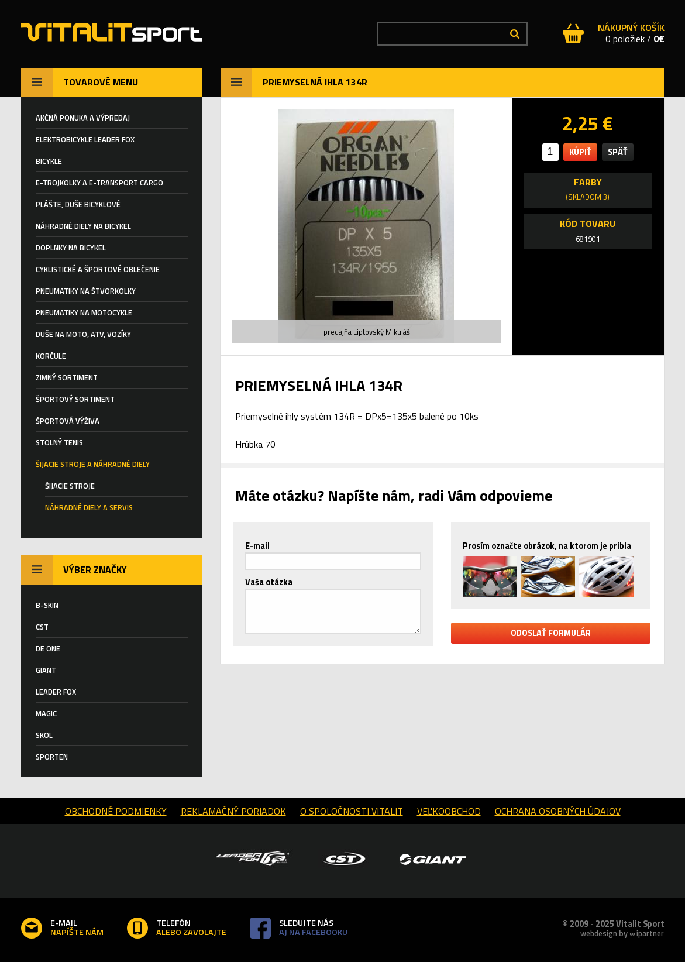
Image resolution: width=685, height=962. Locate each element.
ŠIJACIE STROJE (70, 486)
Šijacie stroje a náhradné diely (93, 464)
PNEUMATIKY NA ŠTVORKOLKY (86, 291)
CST (42, 627)
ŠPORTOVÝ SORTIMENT (75, 399)
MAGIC (46, 713)
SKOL (44, 735)
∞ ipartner (646, 933)
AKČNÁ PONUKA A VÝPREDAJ (83, 117)
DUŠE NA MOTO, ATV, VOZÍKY (83, 334)
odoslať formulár (551, 633)
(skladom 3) (588, 196)
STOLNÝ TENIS (59, 442)
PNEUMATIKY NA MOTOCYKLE (84, 312)
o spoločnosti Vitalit (351, 811)
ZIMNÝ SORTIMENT (67, 377)
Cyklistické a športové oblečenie (98, 269)
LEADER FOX (56, 692)
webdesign (598, 933)
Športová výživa (67, 421)
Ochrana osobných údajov (558, 811)
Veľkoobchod (449, 811)
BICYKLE (49, 161)
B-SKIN (47, 605)
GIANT (46, 670)
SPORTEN (52, 756)
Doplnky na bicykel (71, 247)
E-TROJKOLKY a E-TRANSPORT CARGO (99, 182)
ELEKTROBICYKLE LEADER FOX (85, 139)
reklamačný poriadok (233, 811)
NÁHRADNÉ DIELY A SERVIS (89, 507)
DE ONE (48, 648)
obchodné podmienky (116, 811)
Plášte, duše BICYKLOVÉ (78, 204)
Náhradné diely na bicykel (83, 226)
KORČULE (51, 356)
